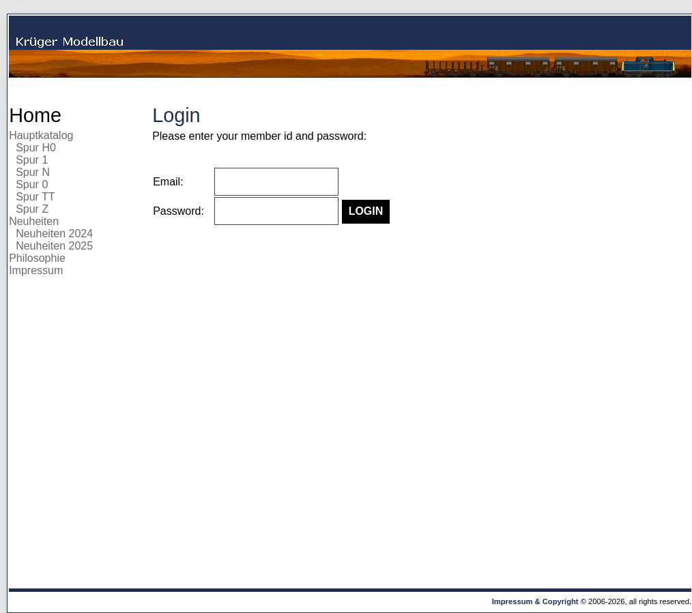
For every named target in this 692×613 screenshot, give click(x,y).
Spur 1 (32, 160)
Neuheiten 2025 (54, 246)
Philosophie (37, 258)
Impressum (36, 270)
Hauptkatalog (41, 135)
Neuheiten (34, 221)
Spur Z (32, 209)
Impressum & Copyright (535, 601)
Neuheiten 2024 (54, 233)
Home (35, 115)
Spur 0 (32, 184)
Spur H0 (36, 147)
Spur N (33, 172)
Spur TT (35, 197)
